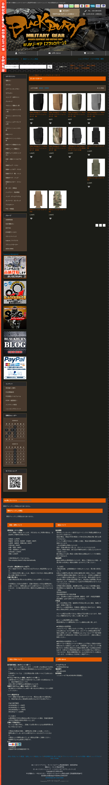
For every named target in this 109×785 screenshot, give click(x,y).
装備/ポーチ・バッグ (41, 75)
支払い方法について (14, 756)
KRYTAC (8, 228)
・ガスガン (80, 65)
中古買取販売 (10, 392)
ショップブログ (83, 59)
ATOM (56, 758)
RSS (52, 758)
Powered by (54, 781)
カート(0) (89, 53)
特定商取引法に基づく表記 (52, 756)
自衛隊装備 (9, 219)
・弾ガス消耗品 (90, 65)
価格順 (41, 88)
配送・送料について (27, 756)
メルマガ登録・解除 (97, 59)
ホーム (31, 75)
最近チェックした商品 (29, 59)
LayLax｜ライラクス (12, 240)
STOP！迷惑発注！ (12, 400)
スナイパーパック (11, 236)
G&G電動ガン (10, 224)
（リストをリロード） (24, 500)
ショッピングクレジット (13, 409)
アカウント (20, 53)
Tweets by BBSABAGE (11, 254)
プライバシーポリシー (69, 756)
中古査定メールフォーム (13, 396)
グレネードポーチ (54, 75)
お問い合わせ (54, 53)
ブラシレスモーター (12, 244)
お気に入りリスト (11, 59)
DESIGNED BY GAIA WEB (54, 778)
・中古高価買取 (85, 68)
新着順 (47, 88)
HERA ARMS (9, 249)
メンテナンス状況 (11, 404)
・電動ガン (72, 65)
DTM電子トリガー (11, 232)
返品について (39, 756)
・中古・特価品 (74, 68)
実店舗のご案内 (10, 388)
